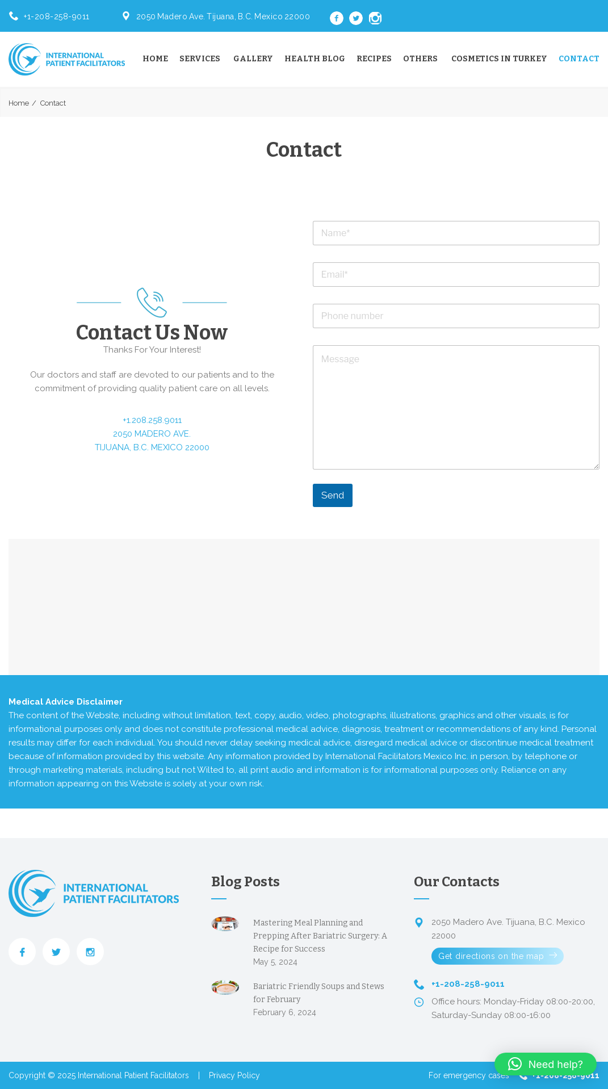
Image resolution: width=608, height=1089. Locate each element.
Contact (579, 59)
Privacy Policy (234, 1075)
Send (332, 495)
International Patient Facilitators (133, 1075)
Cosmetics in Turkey (499, 59)
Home (155, 59)
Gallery (253, 59)
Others (420, 59)
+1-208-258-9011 (57, 16)
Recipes (374, 59)
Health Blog (314, 59)
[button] (545, 1064)
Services (199, 59)
